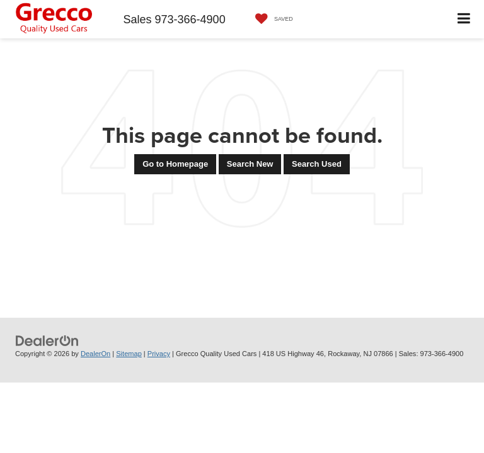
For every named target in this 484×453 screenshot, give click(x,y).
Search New (250, 164)
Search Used (317, 164)
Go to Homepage (175, 164)
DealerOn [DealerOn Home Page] (95, 353)
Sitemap (129, 353)
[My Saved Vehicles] (271, 19)
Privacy (158, 353)
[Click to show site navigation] (464, 19)
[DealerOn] (47, 340)
